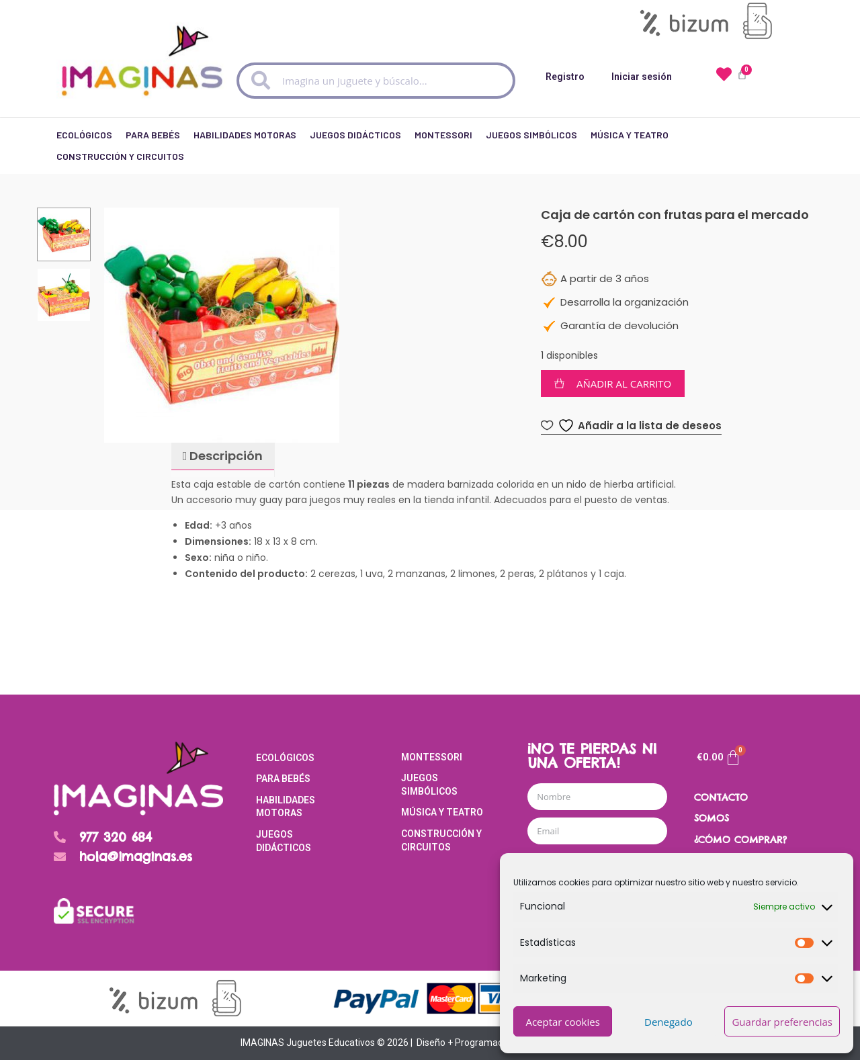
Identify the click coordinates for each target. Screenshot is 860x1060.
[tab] (222, 456)
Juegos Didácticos (355, 131)
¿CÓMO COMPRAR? (740, 840)
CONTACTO (721, 797)
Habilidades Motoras (245, 131)
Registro (565, 76)
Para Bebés (153, 131)
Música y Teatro (630, 131)
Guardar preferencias (782, 1021)
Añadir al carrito (623, 383)
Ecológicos (84, 131)
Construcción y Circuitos (120, 153)
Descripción (225, 455)
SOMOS (711, 818)
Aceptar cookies (562, 1021)
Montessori (443, 131)
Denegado (668, 1021)
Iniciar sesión (641, 76)
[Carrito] (719, 758)
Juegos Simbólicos (531, 131)
